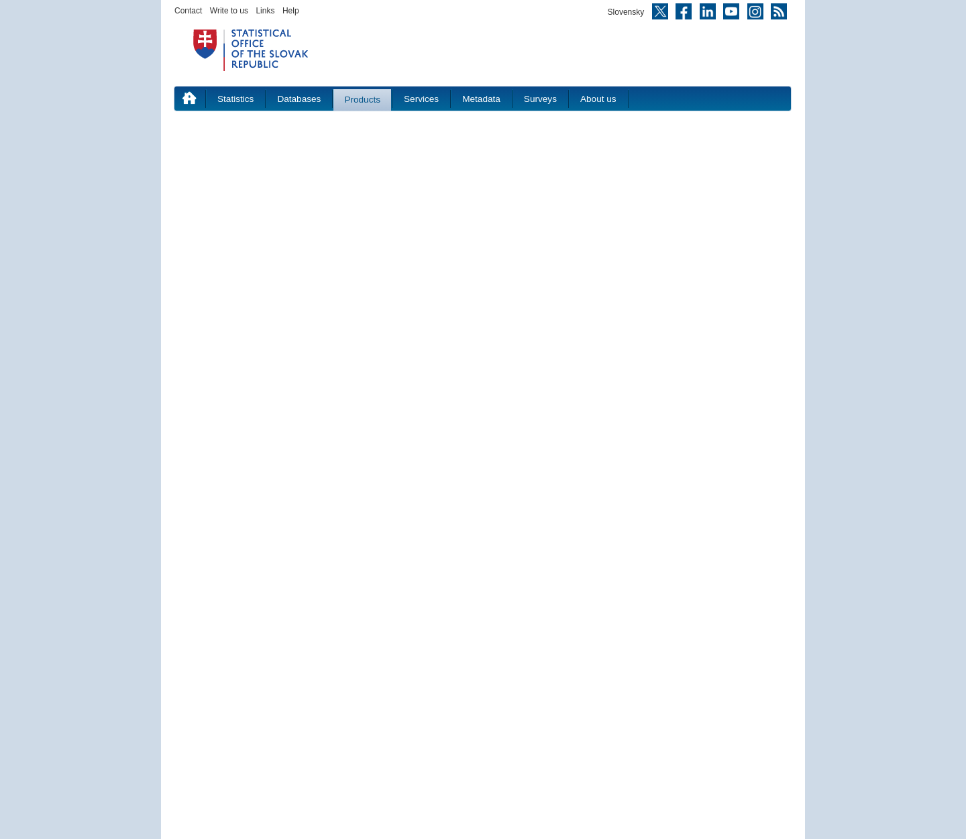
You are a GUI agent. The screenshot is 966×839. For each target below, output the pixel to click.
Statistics (235, 99)
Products (362, 100)
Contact (188, 10)
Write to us (229, 10)
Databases (299, 99)
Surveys (540, 99)
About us (598, 99)
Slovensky (626, 12)
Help (290, 10)
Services (421, 99)
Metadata (481, 99)
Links (265, 10)
